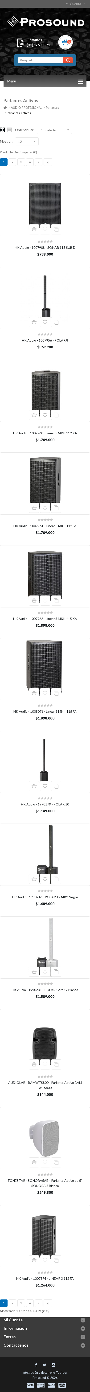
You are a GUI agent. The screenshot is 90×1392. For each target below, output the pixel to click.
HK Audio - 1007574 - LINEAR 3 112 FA (45, 1278)
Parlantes (52, 107)
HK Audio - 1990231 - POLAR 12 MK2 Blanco (45, 990)
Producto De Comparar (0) (18, 152)
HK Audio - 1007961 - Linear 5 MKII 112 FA (45, 526)
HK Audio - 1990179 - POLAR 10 (45, 804)
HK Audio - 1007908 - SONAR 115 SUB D (45, 247)
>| (47, 162)
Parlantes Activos (19, 113)
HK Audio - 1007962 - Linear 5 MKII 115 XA (45, 619)
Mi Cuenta (76, 4)
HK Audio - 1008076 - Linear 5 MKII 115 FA (45, 711)
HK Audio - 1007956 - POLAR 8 (45, 340)
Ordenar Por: (24, 130)
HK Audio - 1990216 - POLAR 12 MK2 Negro (45, 897)
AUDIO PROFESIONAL (26, 107)
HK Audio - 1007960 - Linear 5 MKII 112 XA (45, 433)
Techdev (62, 1372)
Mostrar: (6, 141)
